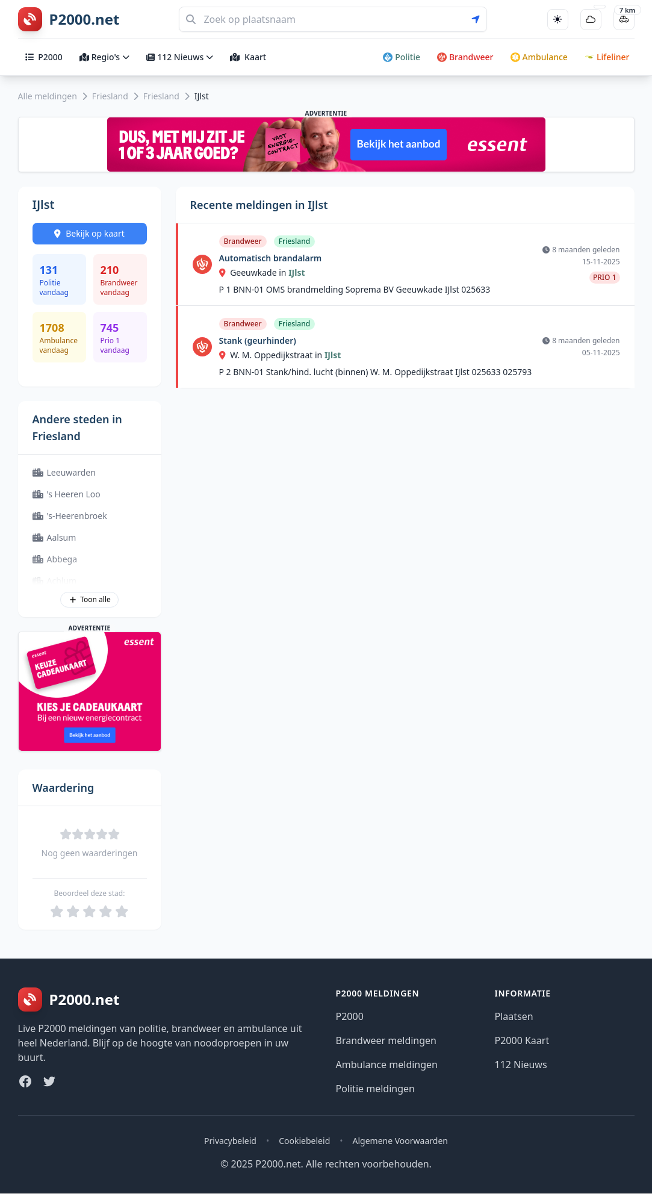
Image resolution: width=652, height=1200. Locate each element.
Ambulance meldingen (387, 1064)
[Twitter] (49, 1081)
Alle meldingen (47, 96)
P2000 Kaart (522, 1040)
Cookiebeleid (304, 1140)
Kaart (248, 57)
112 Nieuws (179, 57)
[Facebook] (25, 1081)
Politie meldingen (375, 1088)
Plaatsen (514, 1016)
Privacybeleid (230, 1140)
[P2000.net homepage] (69, 19)
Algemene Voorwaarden (400, 1140)
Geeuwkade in (254, 272)
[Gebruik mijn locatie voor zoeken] (479, 19)
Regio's (104, 57)
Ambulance (539, 57)
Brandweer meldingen (386, 1040)
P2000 (44, 57)
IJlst (296, 272)
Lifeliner (607, 57)
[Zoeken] (333, 19)
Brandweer (465, 57)
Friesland (110, 96)
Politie (401, 57)
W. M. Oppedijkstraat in (271, 355)
